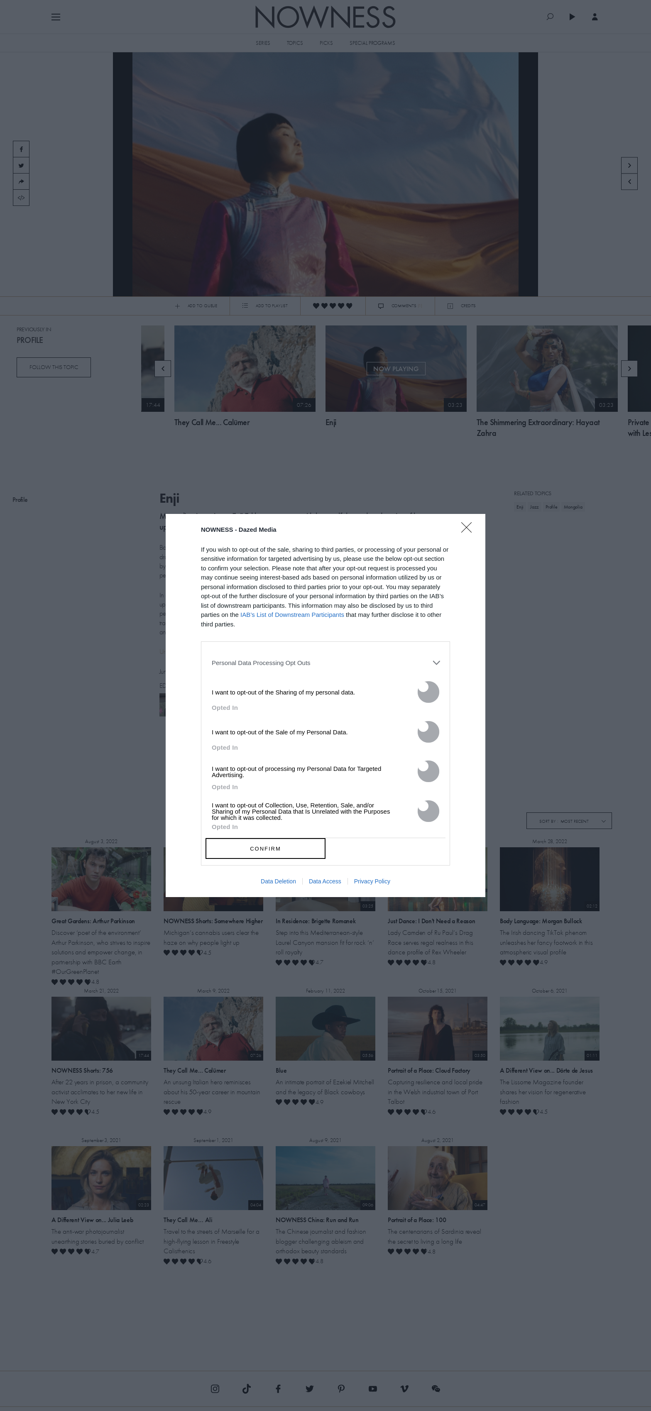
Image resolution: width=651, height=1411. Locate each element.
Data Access (325, 881)
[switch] (428, 692)
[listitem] (325, 662)
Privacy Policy (372, 881)
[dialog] (325, 705)
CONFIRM (265, 849)
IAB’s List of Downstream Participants (292, 614)
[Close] (469, 532)
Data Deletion (278, 881)
